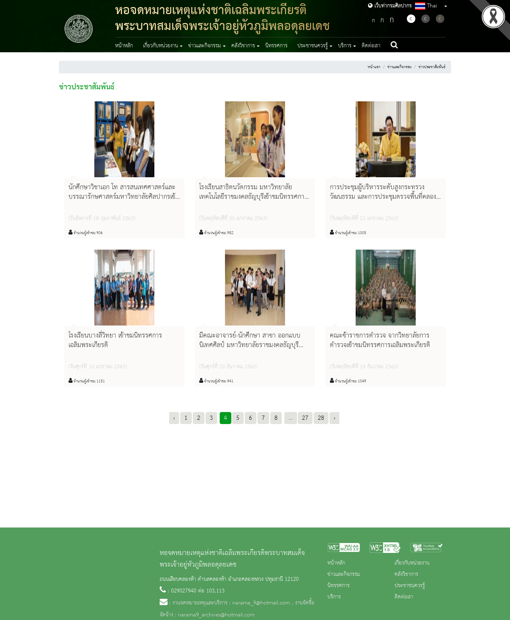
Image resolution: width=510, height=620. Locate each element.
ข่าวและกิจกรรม (399, 67)
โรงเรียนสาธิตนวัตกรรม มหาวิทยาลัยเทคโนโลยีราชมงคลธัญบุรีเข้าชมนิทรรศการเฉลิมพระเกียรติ (253, 197)
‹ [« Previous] (174, 418)
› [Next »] (334, 418)
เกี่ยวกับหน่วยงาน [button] (160, 46)
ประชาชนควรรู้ (410, 585)
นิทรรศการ (276, 46)
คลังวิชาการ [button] (243, 46)
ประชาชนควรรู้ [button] (312, 46)
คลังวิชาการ (406, 574)
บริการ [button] (344, 46)
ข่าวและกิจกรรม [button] (204, 46)
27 (305, 418)
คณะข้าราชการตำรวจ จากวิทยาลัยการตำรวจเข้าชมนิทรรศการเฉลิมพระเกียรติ (380, 340)
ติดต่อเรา (371, 46)
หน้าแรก (374, 67)
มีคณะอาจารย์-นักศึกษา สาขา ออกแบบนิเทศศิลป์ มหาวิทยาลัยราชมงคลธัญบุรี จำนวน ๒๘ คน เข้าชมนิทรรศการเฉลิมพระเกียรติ (250, 350)
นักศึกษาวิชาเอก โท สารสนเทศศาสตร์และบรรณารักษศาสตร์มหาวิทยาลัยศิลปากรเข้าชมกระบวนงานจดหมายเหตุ (123, 197)
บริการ (334, 597)
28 (321, 418)
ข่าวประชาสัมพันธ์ (432, 67)
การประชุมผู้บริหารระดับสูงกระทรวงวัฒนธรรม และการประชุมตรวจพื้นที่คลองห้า (383, 197)
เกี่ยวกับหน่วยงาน (412, 563)
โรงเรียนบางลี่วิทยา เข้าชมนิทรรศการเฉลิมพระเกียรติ (115, 340)
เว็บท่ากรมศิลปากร (390, 6)
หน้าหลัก (124, 46)
